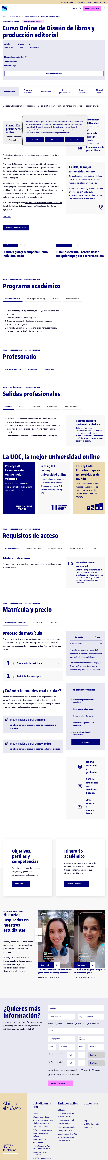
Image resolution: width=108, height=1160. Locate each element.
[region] (54, 130)
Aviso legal (89, 1151)
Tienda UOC (87, 1084)
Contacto (103, 2)
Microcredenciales (64, 1073)
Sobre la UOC (82, 2)
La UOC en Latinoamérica (42, 1115)
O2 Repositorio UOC (65, 1087)
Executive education (40, 1083)
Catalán (97, 1027)
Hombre (70, 980)
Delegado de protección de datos (59, 1155)
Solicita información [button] (60, 1040)
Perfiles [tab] (21, 363)
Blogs (85, 1077)
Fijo (52, 1010)
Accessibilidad (77, 1155)
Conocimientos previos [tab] (55, 505)
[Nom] (76, 965)
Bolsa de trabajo (64, 1080)
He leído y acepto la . (65, 1031)
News (90, 2)
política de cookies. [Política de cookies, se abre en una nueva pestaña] (64, 132)
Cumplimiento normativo (41, 1151)
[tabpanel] (54, 278)
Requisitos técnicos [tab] (76, 505)
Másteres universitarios (41, 1073)
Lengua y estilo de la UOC (67, 1090)
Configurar (74, 139)
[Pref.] (52, 1003)
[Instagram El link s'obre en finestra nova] (85, 1066)
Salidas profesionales (64, 24)
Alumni (72, 2)
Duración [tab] (55, 255)
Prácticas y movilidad (66, 1077)
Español (87, 1027)
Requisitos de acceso (83, 24)
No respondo (94, 980)
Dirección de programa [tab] (13, 326)
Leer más (7, 173)
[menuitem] (9, 24)
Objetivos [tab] (8, 363)
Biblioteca (61, 1066)
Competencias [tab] (35, 363)
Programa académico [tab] (12, 255)
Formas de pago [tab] (38, 579)
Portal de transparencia (66, 1094)
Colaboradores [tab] (49, 326)
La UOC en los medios (91, 1080)
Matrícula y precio (100, 24)
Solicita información (92, 8)
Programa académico (28, 24)
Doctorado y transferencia (42, 1086)
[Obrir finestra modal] (49, 922)
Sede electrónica (64, 1097)
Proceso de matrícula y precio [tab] (15, 579)
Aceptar (35, 139)
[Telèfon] (66, 1003)
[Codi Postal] (61, 995)
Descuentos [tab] (54, 579)
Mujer (60, 980)
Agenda (95, 2)
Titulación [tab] (93, 505)
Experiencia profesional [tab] (33, 505)
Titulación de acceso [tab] (12, 505)
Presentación (9, 25)
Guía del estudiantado (66, 1070)
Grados (35, 1070)
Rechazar (54, 139)
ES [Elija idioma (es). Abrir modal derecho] (75, 8)
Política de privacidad (72, 1031)
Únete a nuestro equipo (67, 1083)
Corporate (64, 2)
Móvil (61, 1010)
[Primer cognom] (61, 973)
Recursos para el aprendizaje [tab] (36, 255)
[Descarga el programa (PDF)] (16, 184)
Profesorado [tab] (32, 326)
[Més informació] (90, 54)
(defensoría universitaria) (68, 1151)
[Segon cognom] (91, 973)
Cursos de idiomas (39, 1096)
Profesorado (46, 25)
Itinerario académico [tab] (72, 255)
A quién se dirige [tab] (52, 363)
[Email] (76, 987)
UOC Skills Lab (38, 1099)
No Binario (81, 980)
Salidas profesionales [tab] (72, 363)
